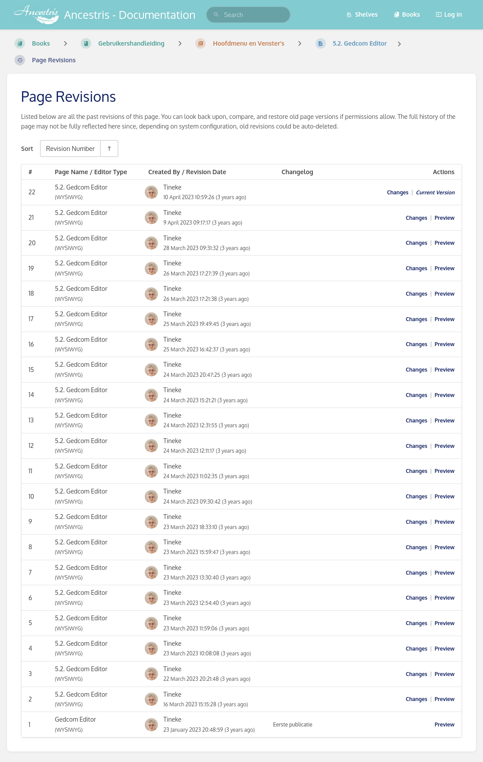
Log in (449, 14)
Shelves (362, 14)
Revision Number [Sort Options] (70, 148)
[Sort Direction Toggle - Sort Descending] (109, 148)
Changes (397, 192)
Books (407, 14)
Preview (444, 218)
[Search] (216, 14)
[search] (248, 15)
